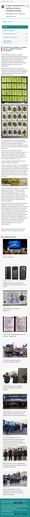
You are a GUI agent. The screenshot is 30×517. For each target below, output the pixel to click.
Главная (4, 21)
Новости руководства (8, 30)
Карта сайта (6, 1)
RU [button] (12, 1)
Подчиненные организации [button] (15, 37)
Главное (5, 27)
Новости (10, 21)
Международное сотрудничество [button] (15, 41)
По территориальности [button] (15, 34)
